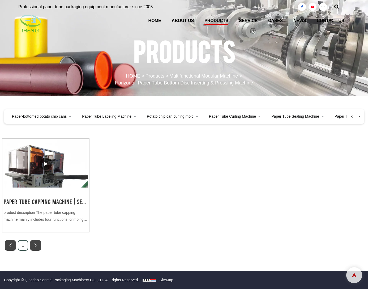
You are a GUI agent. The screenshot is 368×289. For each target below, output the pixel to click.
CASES (275, 20)
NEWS (299, 20)
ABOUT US (183, 20)
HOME (154, 20)
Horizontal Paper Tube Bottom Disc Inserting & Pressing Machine (184, 83)
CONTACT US (330, 20)
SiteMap (166, 280)
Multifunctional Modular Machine (203, 76)
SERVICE (248, 20)
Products (155, 76)
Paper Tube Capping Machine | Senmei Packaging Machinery (46, 201)
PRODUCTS (216, 20)
